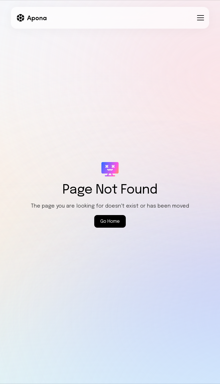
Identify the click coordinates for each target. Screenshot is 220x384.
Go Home (110, 221)
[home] (32, 18)
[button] (199, 18)
